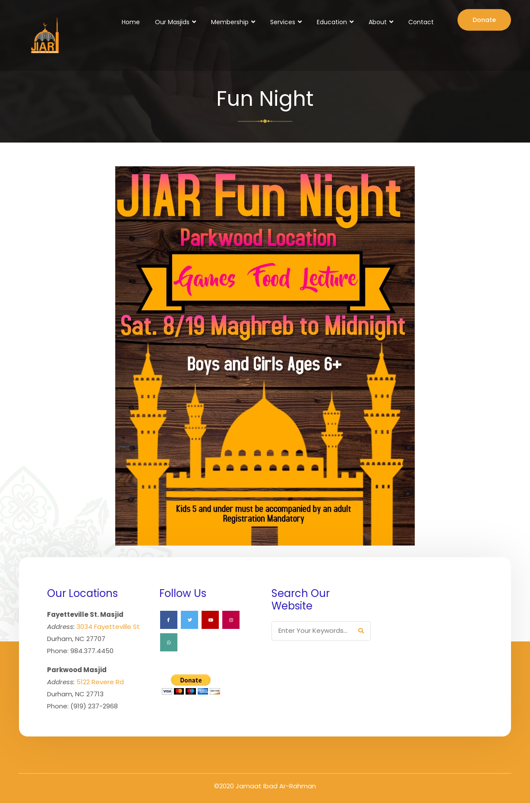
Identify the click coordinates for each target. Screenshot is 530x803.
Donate (484, 20)
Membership (230, 22)
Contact (421, 22)
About (378, 22)
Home (131, 22)
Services (282, 22)
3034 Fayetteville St (108, 626)
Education (332, 22)
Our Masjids (172, 22)
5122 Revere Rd (100, 681)
